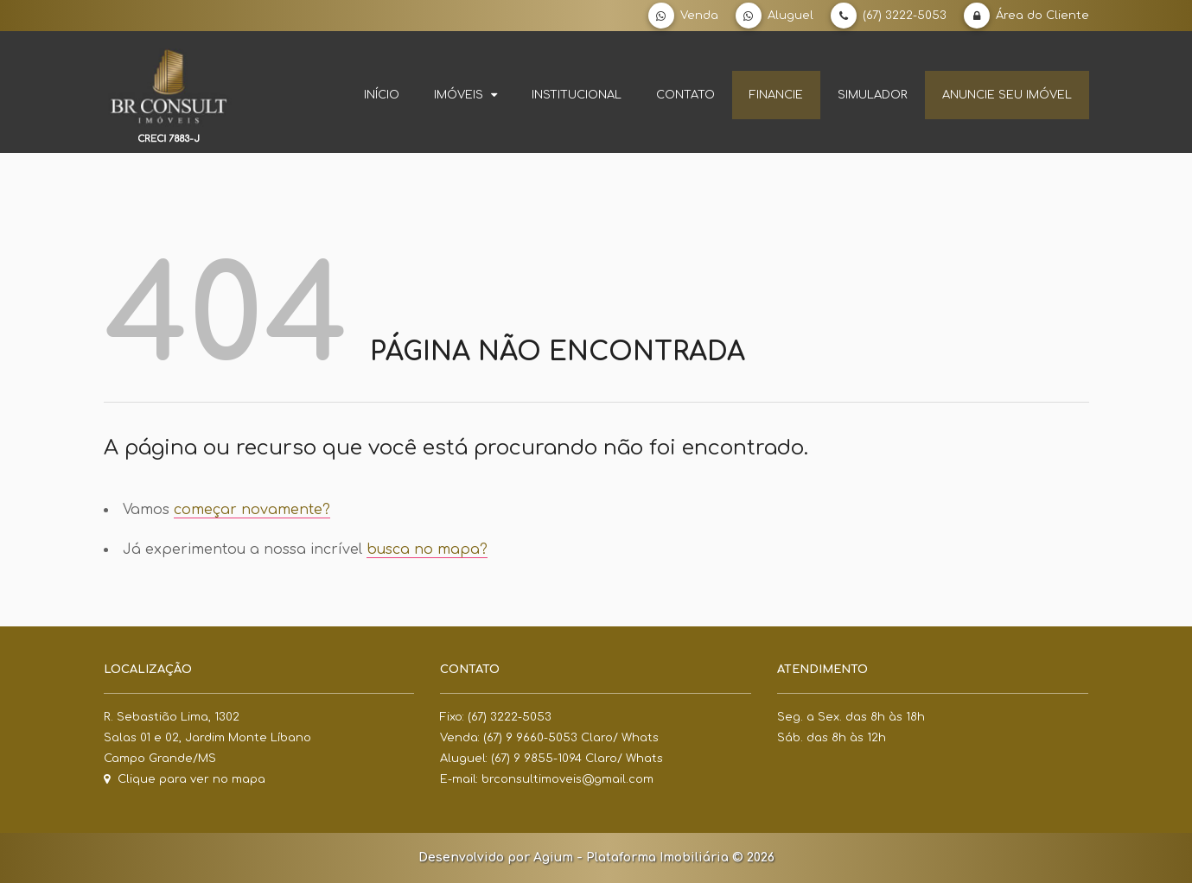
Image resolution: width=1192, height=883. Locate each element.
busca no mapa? (427, 549)
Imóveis (465, 95)
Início (381, 95)
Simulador (873, 95)
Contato (685, 95)
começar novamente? (252, 510)
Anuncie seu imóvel (1007, 95)
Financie (776, 95)
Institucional (576, 95)
